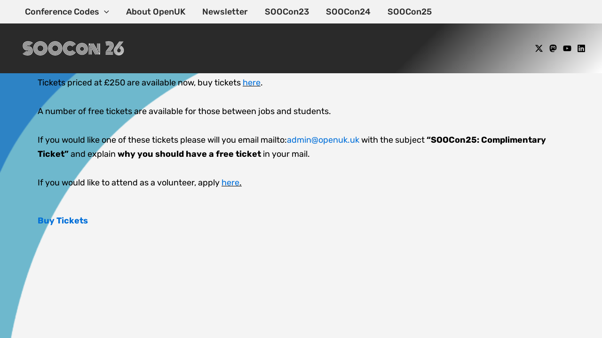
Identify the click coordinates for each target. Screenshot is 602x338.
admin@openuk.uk (323, 140)
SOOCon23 (287, 12)
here (252, 82)
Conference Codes (67, 11)
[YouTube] (567, 48)
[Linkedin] (581, 48)
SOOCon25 (410, 12)
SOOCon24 (348, 12)
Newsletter (225, 12)
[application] (104, 11)
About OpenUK (155, 12)
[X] (539, 48)
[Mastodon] (553, 48)
